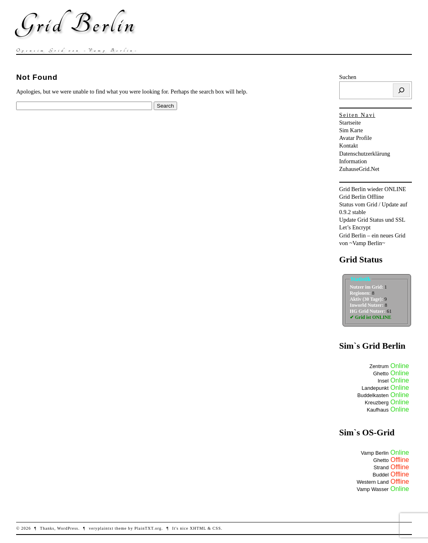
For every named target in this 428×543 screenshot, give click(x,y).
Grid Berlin (76, 24)
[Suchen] (401, 90)
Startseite (350, 122)
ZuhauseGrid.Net (359, 169)
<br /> (377, 303)
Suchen (347, 77)
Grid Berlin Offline (361, 196)
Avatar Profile (355, 138)
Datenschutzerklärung (364, 153)
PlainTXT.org (147, 528)
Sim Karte (351, 130)
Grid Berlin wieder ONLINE (372, 189)
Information (353, 161)
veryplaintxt (101, 528)
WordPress (67, 528)
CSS (217, 528)
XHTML (198, 528)
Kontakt (348, 145)
